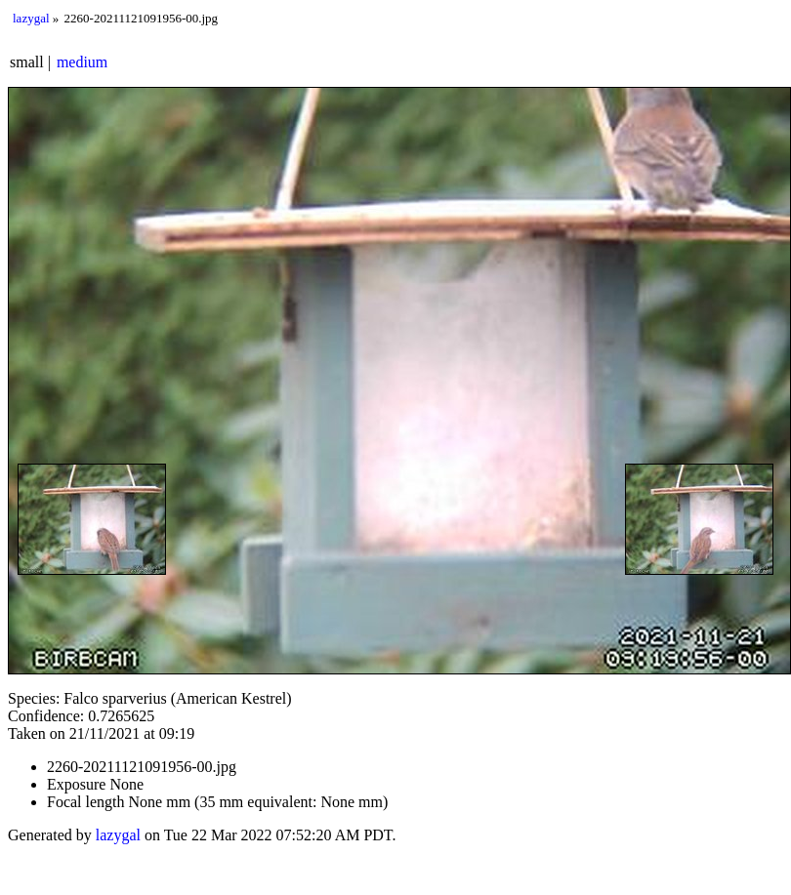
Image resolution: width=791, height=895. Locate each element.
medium (82, 62)
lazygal (31, 18)
